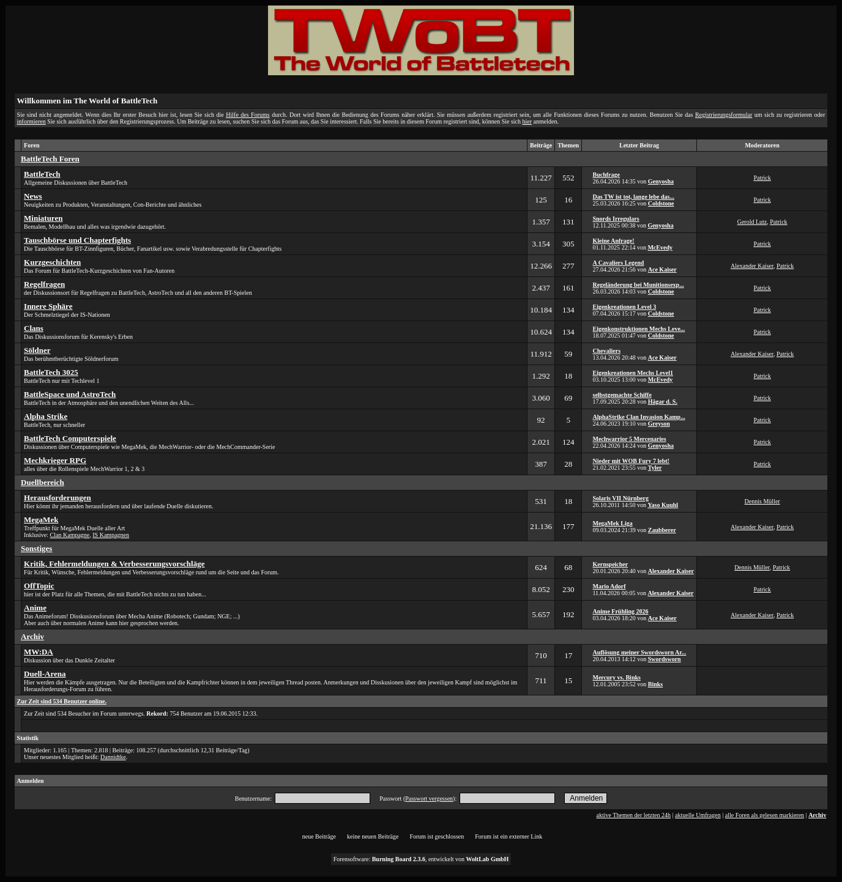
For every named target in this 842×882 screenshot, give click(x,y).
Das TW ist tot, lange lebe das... (633, 196)
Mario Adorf (608, 586)
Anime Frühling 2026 (620, 611)
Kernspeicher (610, 564)
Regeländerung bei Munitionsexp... (638, 284)
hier (527, 121)
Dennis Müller (762, 501)
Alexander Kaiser (752, 265)
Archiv (817, 815)
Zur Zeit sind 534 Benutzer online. (61, 701)
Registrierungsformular (723, 114)
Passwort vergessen (429, 798)
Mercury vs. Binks (616, 677)
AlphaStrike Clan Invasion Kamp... (638, 416)
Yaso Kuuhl (662, 505)
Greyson (659, 423)
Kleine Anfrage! (613, 240)
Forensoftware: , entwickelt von (421, 859)
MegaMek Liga (612, 523)
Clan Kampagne (70, 535)
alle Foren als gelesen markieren (764, 815)
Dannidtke (113, 757)
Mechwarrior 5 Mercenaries (629, 438)
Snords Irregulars (615, 218)
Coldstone (661, 203)
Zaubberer (662, 530)
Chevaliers (606, 350)
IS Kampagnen (110, 535)
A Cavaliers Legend (618, 262)
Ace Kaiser (662, 269)
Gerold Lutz (752, 221)
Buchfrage (605, 174)
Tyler (655, 467)
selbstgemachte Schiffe (621, 394)
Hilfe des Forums (247, 114)
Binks (655, 684)
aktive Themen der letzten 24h (634, 815)
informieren (31, 121)
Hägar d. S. (662, 401)
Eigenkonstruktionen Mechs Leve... (638, 328)
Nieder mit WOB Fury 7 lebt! (630, 461)
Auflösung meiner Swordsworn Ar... (639, 652)
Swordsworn (664, 659)
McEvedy (659, 247)
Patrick (761, 177)
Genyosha (661, 181)
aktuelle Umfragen (698, 815)
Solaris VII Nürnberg (620, 498)
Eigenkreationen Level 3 (624, 306)
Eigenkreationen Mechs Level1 (632, 372)
